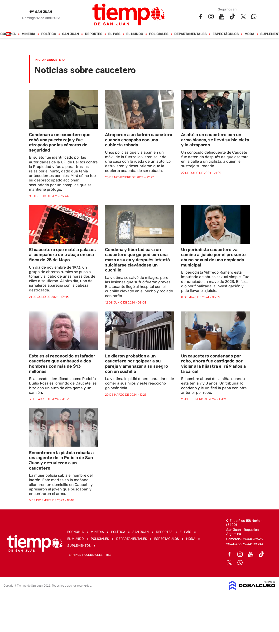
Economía (75, 532)
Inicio (39, 60)
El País (114, 34)
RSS (108, 554)
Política (48, 34)
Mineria (28, 34)
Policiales (158, 34)
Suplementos (79, 546)
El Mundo (134, 34)
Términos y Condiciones (84, 554)
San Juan (70, 34)
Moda (250, 34)
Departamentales (190, 34)
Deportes (93, 34)
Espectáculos (226, 34)
